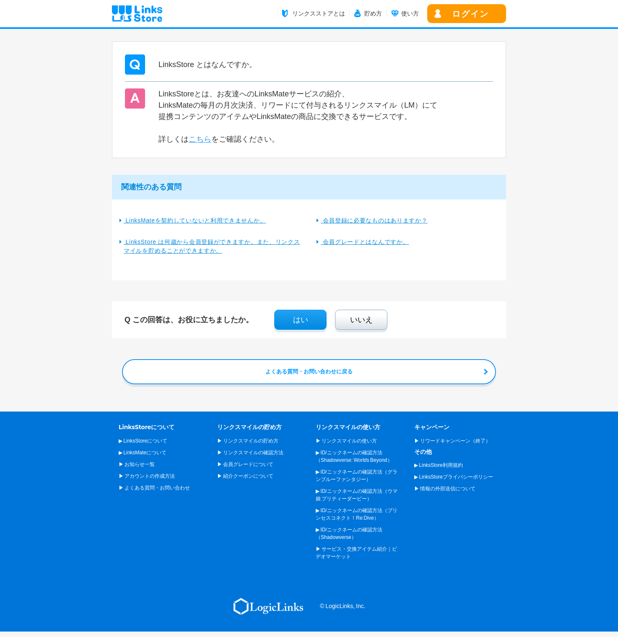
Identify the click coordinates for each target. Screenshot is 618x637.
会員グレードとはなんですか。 (365, 241)
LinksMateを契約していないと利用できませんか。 (195, 220)
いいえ (361, 320)
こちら (200, 139)
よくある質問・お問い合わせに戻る (309, 372)
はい (300, 320)
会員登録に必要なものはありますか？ (374, 220)
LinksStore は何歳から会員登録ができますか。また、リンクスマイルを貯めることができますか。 (212, 246)
